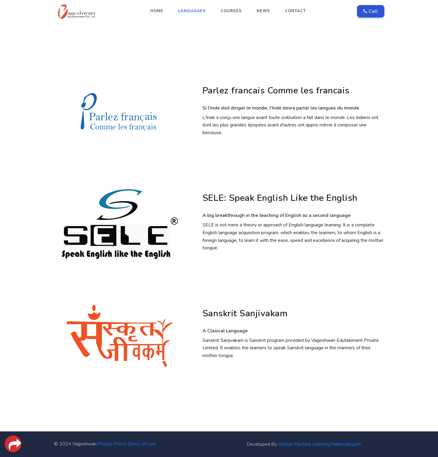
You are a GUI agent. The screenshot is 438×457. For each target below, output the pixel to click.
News (263, 11)
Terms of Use (141, 444)
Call (370, 11)
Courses (231, 11)
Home (156, 11)
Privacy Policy (112, 444)
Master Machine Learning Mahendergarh (319, 444)
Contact (295, 11)
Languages (192, 11)
